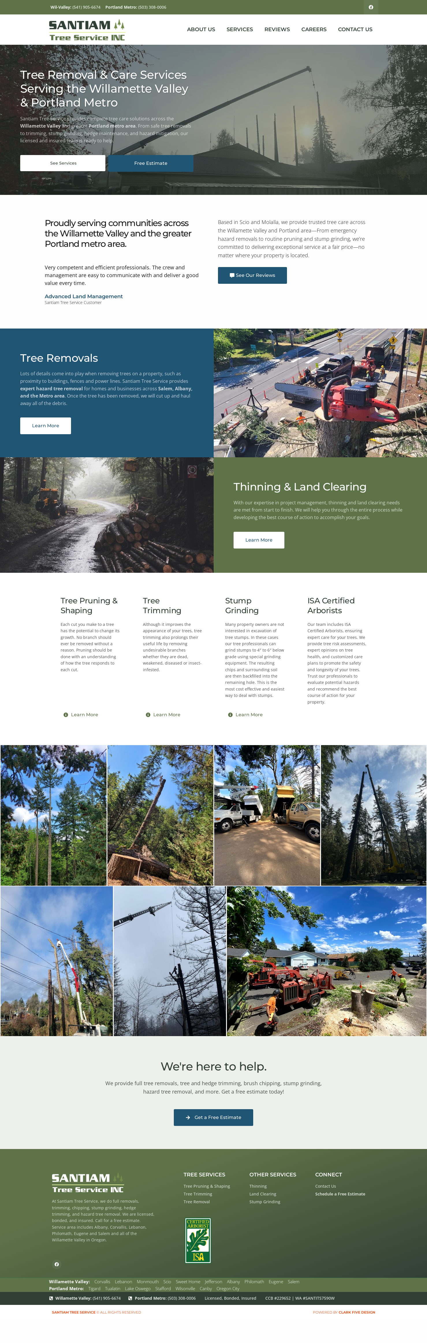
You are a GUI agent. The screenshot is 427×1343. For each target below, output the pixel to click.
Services (240, 30)
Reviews (277, 30)
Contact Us (355, 30)
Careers (314, 30)
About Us (201, 30)
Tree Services (204, 1175)
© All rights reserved (96, 1312)
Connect (328, 1175)
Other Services (272, 1175)
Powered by (344, 1312)
